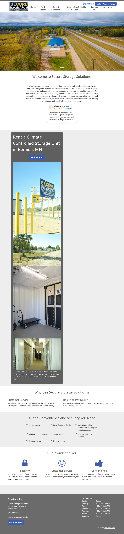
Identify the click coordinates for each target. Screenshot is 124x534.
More (110, 7)
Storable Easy (110, 528)
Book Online (15, 522)
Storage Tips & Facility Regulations (76, 8)
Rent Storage (42, 8)
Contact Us (94, 8)
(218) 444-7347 (88, 4)
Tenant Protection (55, 8)
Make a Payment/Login (106, 4)
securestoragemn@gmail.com (19, 517)
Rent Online (37, 157)
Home (33, 7)
